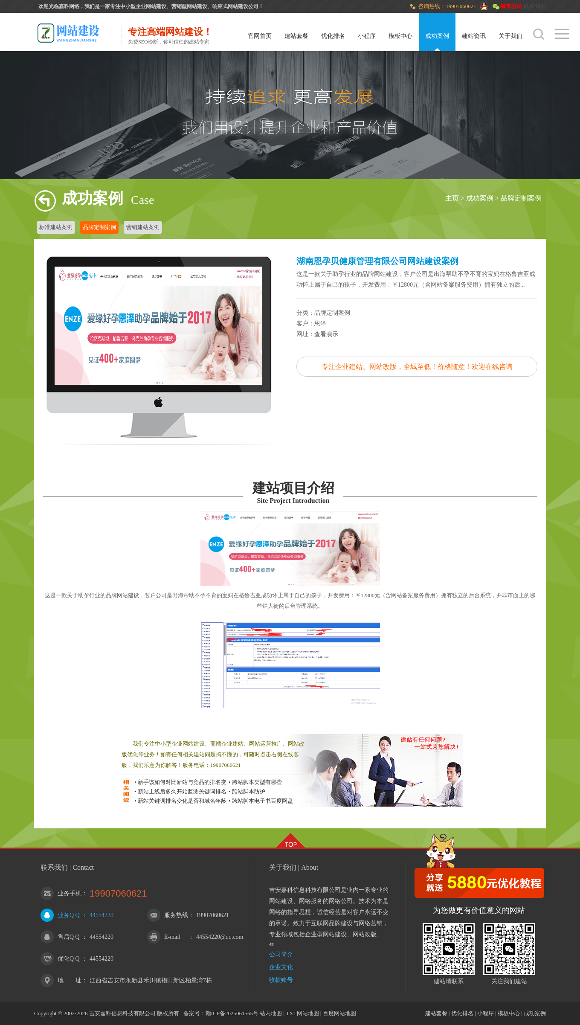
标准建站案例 (55, 227)
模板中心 (400, 36)
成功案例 (437, 36)
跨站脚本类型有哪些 (257, 782)
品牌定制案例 (521, 198)
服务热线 (176, 915)
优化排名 (333, 36)
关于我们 (510, 36)
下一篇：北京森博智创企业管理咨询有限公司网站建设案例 (522, 457)
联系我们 (535, 6)
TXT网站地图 (302, 1013)
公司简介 (281, 954)
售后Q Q (69, 937)
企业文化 (281, 967)
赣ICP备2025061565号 (232, 1013)
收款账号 (281, 980)
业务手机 (69, 893)
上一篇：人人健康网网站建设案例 (463, 457)
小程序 (367, 36)
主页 (452, 198)
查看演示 (326, 334)
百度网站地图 (339, 1013)
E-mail (172, 937)
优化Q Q (69, 958)
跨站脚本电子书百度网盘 (262, 801)
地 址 (69, 980)
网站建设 (128, 595)
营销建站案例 (143, 227)
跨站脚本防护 (248, 791)
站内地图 (271, 1013)
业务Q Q (69, 915)
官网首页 (260, 36)
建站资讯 (474, 36)
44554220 (101, 915)
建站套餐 (296, 36)
